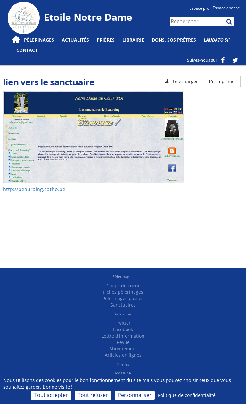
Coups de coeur (123, 286)
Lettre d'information (123, 336)
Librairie (133, 40)
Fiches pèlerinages (123, 292)
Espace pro (199, 8)
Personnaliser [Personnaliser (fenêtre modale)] (135, 395)
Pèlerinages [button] (39, 40)
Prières (106, 40)
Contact (26, 50)
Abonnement (123, 349)
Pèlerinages (123, 276)
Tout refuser (93, 395)
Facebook (123, 329)
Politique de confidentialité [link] (187, 395)
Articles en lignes (123, 355)
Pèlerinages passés (123, 298)
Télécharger (181, 81)
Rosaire (123, 373)
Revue (123, 342)
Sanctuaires (123, 305)
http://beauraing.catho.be (34, 189)
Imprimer (222, 81)
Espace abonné (226, 8)
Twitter (123, 323)
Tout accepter (51, 395)
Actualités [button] (75, 40)
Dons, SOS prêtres (174, 40)
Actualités (123, 314)
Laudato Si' (217, 40)
